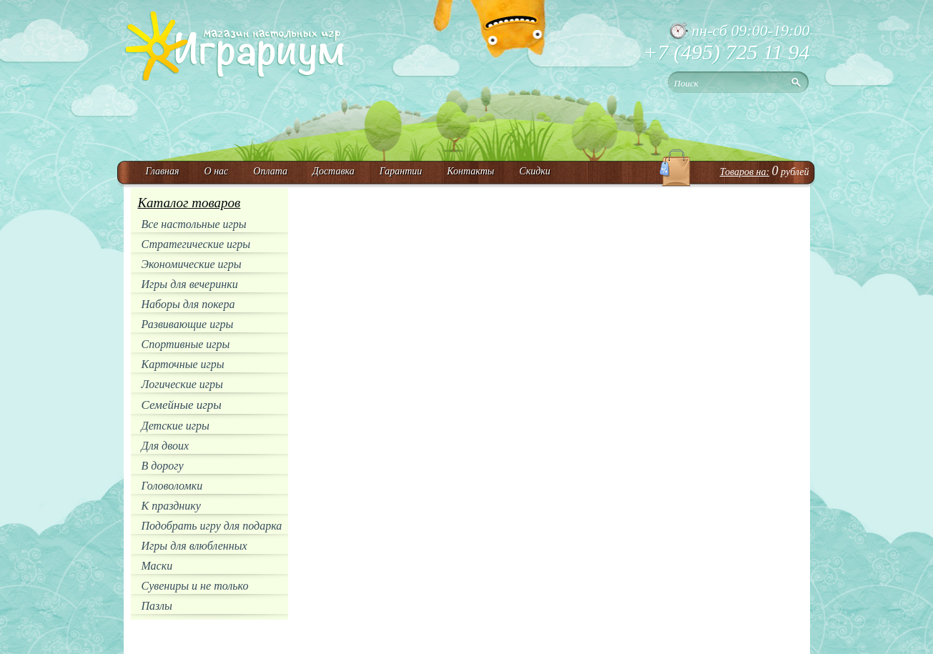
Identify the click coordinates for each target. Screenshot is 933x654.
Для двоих (165, 446)
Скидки (535, 171)
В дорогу (163, 466)
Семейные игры (182, 405)
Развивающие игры (188, 324)
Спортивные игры (186, 344)
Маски (157, 566)
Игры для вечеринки (190, 284)
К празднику (171, 506)
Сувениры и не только (195, 586)
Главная (162, 171)
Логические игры (182, 384)
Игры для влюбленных (194, 546)
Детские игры (175, 426)
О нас (216, 171)
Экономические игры (192, 264)
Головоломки (172, 486)
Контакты (470, 171)
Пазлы (157, 606)
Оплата (270, 171)
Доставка (333, 171)
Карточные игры (183, 364)
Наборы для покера (188, 304)
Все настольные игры (194, 224)
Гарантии (401, 171)
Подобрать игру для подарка (212, 526)
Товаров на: (744, 172)
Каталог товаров (189, 202)
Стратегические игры (196, 244)
